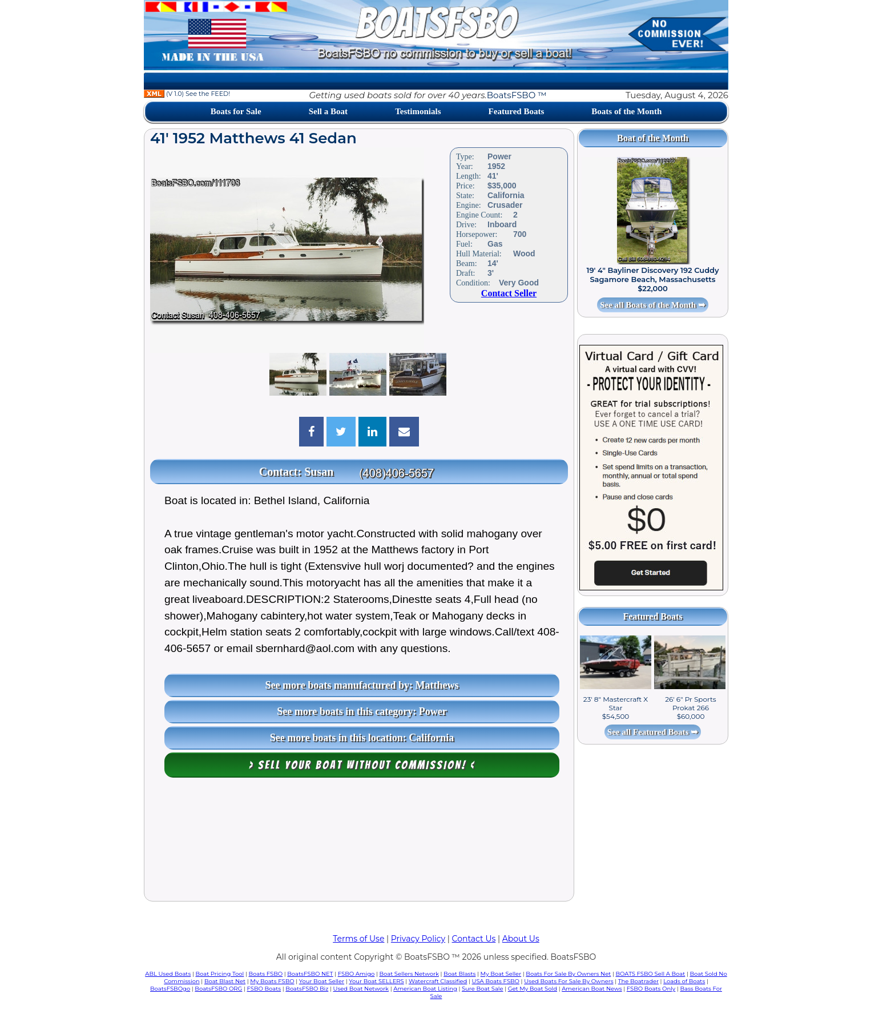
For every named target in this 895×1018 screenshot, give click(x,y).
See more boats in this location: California (362, 737)
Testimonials (418, 111)
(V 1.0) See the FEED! (187, 94)
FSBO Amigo (356, 973)
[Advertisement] (359, 842)
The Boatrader (638, 981)
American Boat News (592, 988)
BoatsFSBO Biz (306, 988)
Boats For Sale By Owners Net (568, 973)
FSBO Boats (264, 988)
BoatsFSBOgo (170, 988)
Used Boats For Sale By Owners (568, 981)
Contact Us (474, 938)
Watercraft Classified (438, 981)
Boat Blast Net (224, 981)
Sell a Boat (328, 111)
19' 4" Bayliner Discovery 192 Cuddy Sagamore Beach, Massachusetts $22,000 (652, 279)
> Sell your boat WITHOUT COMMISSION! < (362, 765)
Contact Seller (509, 293)
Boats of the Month (626, 111)
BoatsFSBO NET (310, 973)
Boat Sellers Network (408, 973)
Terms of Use (358, 938)
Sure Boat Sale (482, 988)
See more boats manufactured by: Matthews (362, 685)
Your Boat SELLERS (376, 981)
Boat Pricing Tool (219, 973)
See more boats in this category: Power (362, 711)
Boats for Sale (236, 111)
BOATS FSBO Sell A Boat (651, 973)
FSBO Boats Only (651, 988)
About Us (520, 938)
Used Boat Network (361, 988)
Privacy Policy (418, 938)
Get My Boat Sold (532, 988)
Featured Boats (517, 111)
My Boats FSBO (272, 981)
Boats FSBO (266, 973)
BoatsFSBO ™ (517, 95)
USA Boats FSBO (495, 981)
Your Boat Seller (321, 981)
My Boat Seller (501, 973)
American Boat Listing (425, 988)
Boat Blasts (459, 973)
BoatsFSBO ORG (218, 988)
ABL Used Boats (168, 973)
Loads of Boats (684, 981)
